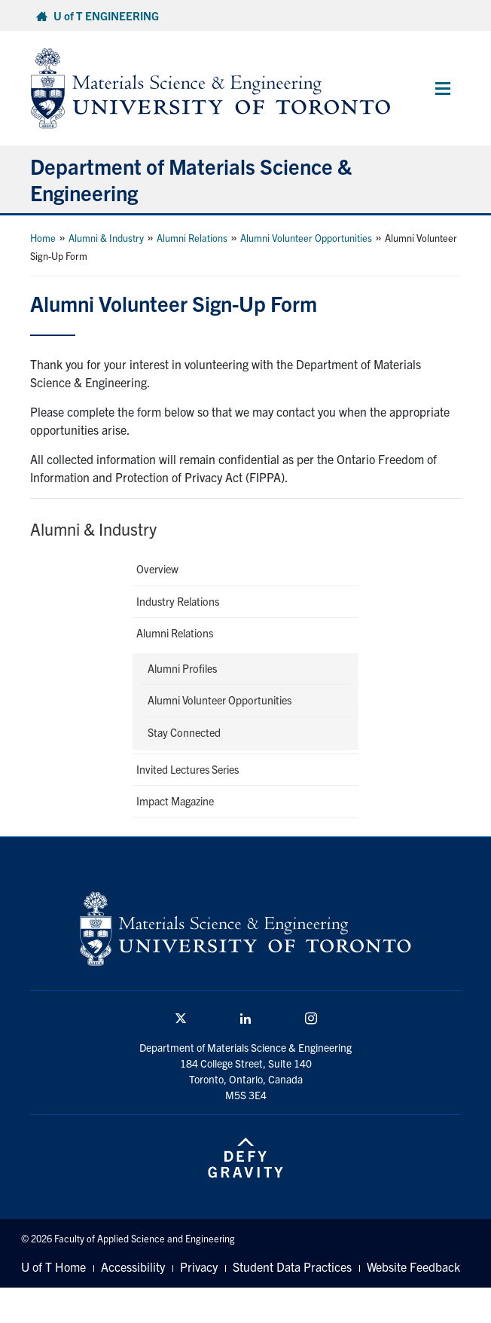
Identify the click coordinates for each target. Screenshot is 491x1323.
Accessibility (133, 1266)
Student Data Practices (292, 1266)
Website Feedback (413, 1266)
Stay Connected (184, 732)
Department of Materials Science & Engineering (191, 179)
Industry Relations (177, 601)
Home (43, 237)
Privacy (199, 1266)
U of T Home (53, 1266)
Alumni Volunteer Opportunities (306, 237)
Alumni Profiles (182, 668)
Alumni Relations (192, 237)
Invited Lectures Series (187, 769)
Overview (157, 569)
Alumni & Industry (106, 237)
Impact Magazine (175, 801)
